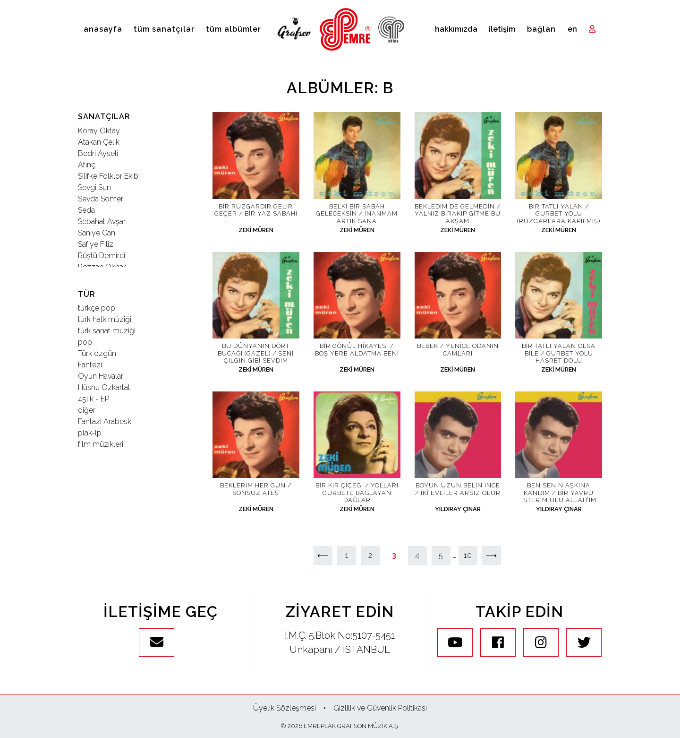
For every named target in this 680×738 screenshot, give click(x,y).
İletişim (502, 29)
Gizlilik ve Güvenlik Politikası (380, 707)
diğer (86, 410)
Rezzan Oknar (102, 266)
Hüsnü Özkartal (104, 387)
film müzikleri (100, 444)
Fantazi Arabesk (104, 421)
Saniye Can (96, 232)
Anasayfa (103, 29)
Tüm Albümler (233, 29)
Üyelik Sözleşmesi (284, 707)
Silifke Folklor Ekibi (109, 176)
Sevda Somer (100, 198)
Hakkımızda (456, 29)
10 (468, 555)
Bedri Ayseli (98, 153)
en (572, 29)
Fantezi (90, 364)
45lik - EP (93, 398)
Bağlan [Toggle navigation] (541, 29)
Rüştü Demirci (101, 255)
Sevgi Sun (94, 187)
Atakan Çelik (98, 142)
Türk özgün (97, 353)
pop (85, 342)
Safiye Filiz (95, 244)
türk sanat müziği (107, 330)
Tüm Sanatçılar (164, 29)
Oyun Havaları (101, 376)
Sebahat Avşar (102, 221)
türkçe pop (96, 308)
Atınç (86, 164)
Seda (86, 210)
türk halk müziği (104, 319)
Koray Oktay (99, 130)
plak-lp (90, 432)
